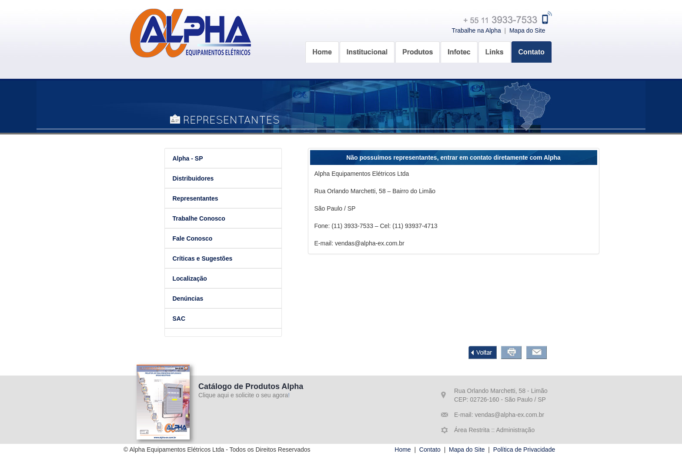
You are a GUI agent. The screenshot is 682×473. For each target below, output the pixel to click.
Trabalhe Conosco (201, 218)
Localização (192, 278)
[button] (367, 50)
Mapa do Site (527, 30)
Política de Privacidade (524, 449)
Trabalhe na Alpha (476, 30)
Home (402, 449)
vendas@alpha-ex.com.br (509, 414)
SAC (181, 318)
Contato (430, 449)
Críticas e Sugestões (205, 258)
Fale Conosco (195, 238)
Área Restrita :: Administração (494, 429)
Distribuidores (196, 178)
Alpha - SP (190, 158)
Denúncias (190, 298)
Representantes (198, 198)
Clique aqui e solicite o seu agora (243, 395)
